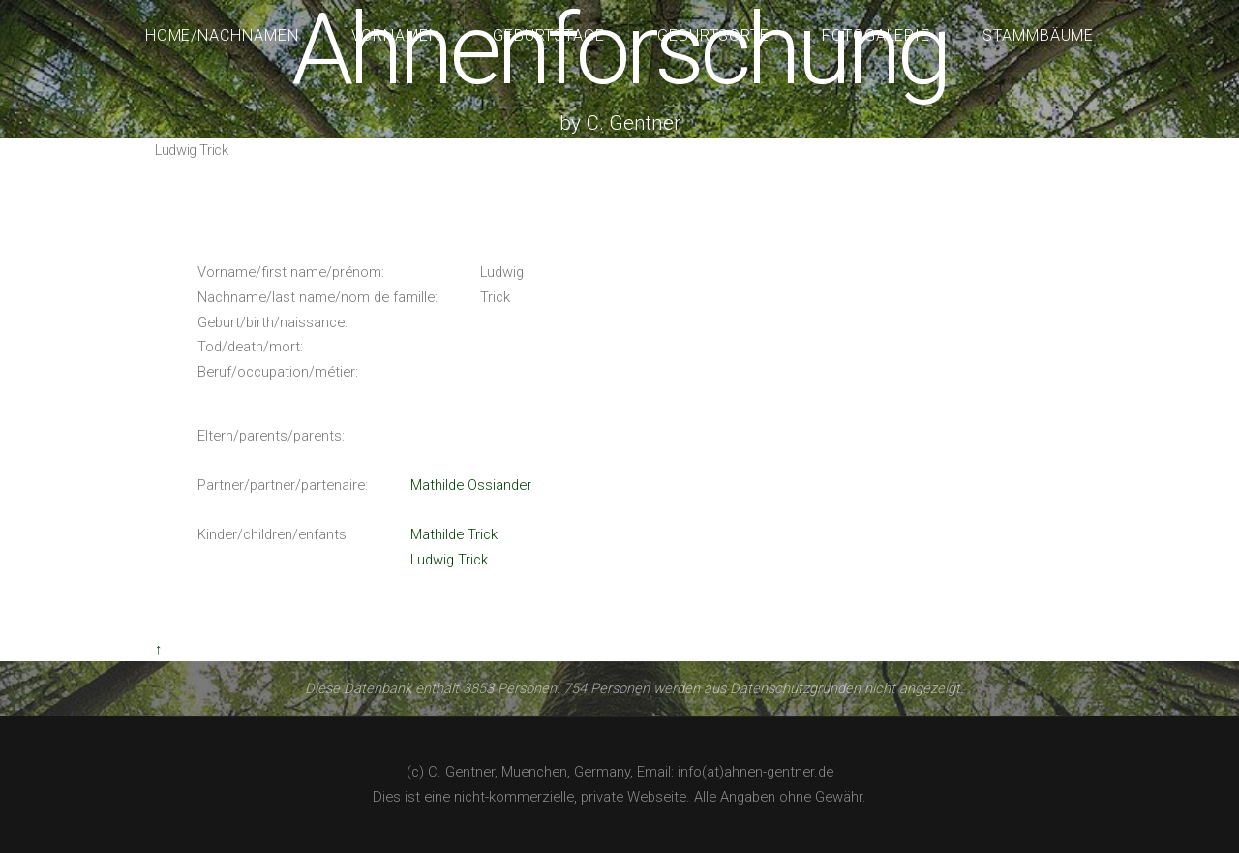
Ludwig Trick (449, 559)
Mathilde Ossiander (470, 485)
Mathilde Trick (454, 534)
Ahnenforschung (619, 50)
